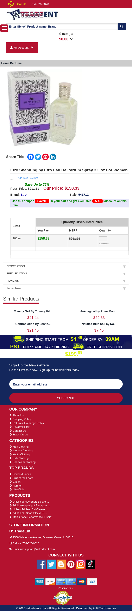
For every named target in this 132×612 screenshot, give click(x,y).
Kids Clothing (19, 458)
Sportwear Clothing (22, 462)
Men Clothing (19, 446)
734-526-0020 (40, 4)
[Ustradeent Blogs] (61, 564)
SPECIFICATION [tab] (66, 273)
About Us (16, 415)
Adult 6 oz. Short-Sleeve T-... (28, 513)
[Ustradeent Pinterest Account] (70, 564)
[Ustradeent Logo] (39, 14)
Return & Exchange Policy (26, 423)
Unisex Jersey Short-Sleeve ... (29, 501)
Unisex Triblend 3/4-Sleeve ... (28, 509)
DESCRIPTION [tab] (66, 266)
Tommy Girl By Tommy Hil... (33, 311)
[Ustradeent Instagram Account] (80, 564)
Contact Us (17, 430)
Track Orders (18, 434)
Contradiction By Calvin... (33, 324)
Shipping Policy (20, 419)
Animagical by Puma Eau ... (99, 311)
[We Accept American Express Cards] (40, 581)
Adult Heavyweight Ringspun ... (29, 505)
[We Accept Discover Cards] (50, 581)
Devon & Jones (20, 474)
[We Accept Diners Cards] (61, 581)
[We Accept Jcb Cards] (71, 581)
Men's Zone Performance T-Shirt (30, 517)
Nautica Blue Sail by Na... (99, 324)
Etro (23, 194)
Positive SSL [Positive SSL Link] (66, 588)
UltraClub (16, 489)
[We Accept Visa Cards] (92, 581)
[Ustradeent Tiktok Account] (90, 564)
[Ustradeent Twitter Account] (51, 564)
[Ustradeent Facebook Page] (41, 564)
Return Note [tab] (66, 288)
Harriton (15, 485)
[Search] (122, 26)
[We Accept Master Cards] (82, 581)
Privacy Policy (19, 426)
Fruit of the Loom (21, 478)
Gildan (14, 481)
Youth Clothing (19, 454)
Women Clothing (20, 450)
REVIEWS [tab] (66, 280)
